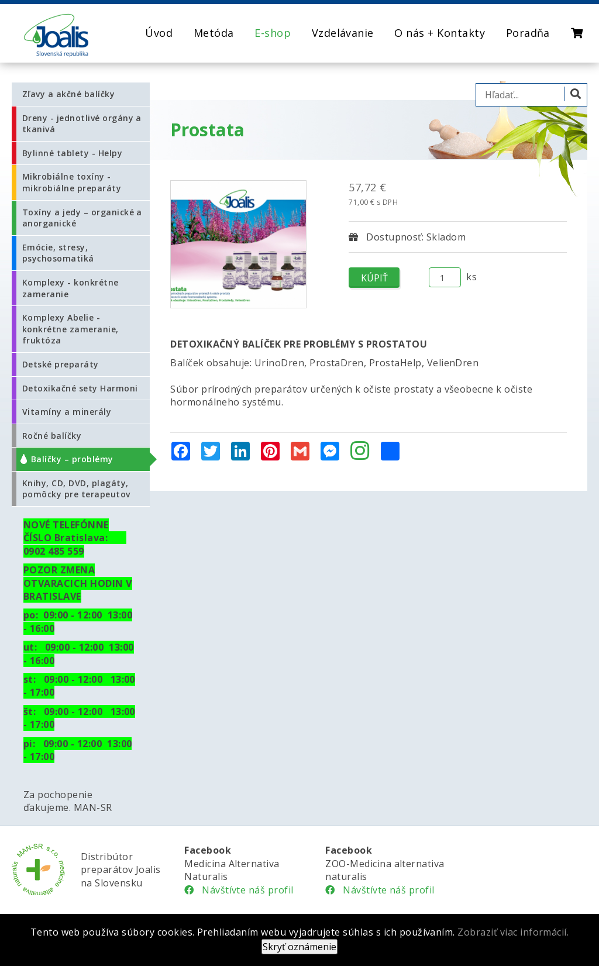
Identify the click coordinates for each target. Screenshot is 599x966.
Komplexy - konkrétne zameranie (70, 288)
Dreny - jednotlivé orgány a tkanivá (82, 123)
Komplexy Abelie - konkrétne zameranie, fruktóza (70, 329)
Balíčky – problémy (72, 459)
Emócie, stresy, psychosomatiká (58, 253)
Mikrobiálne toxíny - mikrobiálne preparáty (71, 182)
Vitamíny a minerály (66, 411)
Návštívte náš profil (239, 890)
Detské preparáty (60, 364)
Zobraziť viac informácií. (513, 932)
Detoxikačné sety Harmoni (80, 388)
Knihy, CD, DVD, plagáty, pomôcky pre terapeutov (76, 488)
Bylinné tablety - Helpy (72, 153)
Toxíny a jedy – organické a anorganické (82, 218)
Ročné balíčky (51, 435)
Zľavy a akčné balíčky (68, 93)
